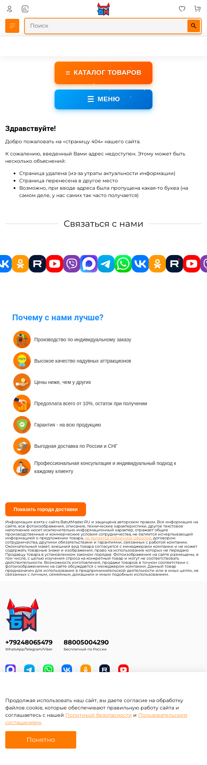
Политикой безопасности (98, 715)
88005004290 (86, 642)
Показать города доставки (46, 509)
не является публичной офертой (118, 538)
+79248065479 (28, 642)
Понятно (41, 739)
